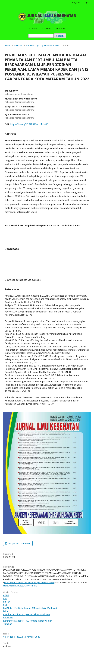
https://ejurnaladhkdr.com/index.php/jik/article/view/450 (29, 582)
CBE (5, 604)
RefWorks (8, 617)
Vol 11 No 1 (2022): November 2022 (42, 45)
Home (7, 45)
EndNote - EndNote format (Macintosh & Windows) (30, 608)
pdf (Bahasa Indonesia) (19, 543)
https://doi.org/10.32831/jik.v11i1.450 (29, 124)
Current (33, 28)
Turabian (7, 623)
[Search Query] (41, 36)
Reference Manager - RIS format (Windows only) (28, 620)
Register (76, 2)
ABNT (6, 595)
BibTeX (6, 601)
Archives (46, 28)
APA (5, 598)
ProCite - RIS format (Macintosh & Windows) (26, 614)
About (59, 28)
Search (60, 35)
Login (86, 2)
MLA (5, 611)
